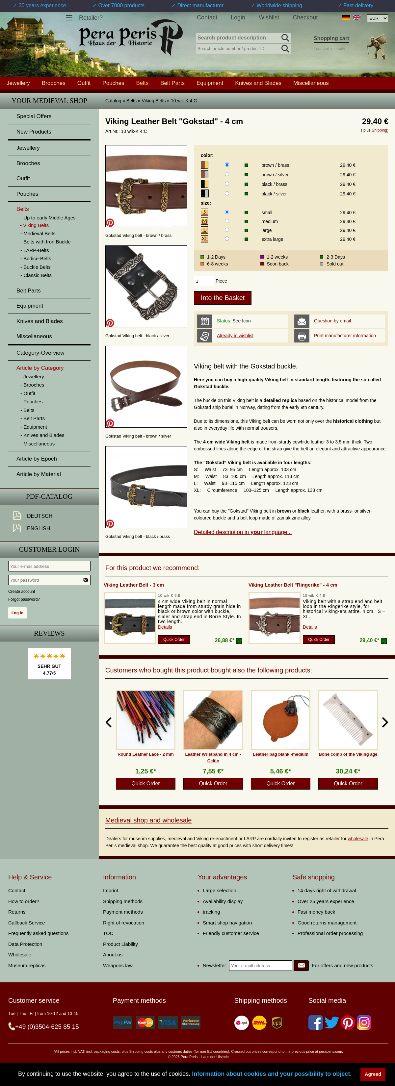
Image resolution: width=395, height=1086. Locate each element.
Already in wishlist (235, 335)
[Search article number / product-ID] (243, 47)
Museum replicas (26, 965)
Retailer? (91, 17)
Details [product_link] (165, 627)
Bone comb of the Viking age (348, 754)
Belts (131, 100)
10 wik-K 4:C (184, 100)
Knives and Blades (258, 83)
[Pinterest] (348, 1022)
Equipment (210, 83)
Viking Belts (154, 100)
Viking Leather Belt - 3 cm (134, 585)
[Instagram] (364, 1022)
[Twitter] (332, 1022)
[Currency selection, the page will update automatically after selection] (377, 18)
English (38, 528)
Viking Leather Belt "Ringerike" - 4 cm (293, 585)
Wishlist (269, 17)
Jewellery (18, 83)
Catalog (113, 100)
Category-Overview (40, 353)
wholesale (358, 838)
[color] (227, 165)
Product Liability (120, 944)
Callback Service (26, 922)
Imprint (110, 890)
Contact (207, 17)
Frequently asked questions (38, 933)
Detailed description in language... (243, 532)
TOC (108, 933)
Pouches (113, 83)
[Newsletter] (301, 965)
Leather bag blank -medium (280, 754)
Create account (21, 591)
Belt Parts (172, 83)
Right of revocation (123, 922)
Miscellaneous (311, 83)
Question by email (332, 320)
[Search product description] (243, 38)
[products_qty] (204, 281)
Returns (17, 912)
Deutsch (39, 516)
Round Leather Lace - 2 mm (145, 754)
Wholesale (19, 954)
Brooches (54, 83)
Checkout (305, 17)
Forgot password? (24, 599)
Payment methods (123, 912)
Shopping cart (331, 38)
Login (238, 17)
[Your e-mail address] (49, 566)
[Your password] (49, 580)
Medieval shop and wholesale (148, 820)
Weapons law (118, 965)
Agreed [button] (373, 1074)
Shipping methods (123, 901)
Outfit (84, 83)
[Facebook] (315, 1022)
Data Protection (25, 944)
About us (112, 954)
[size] (227, 212)
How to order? (23, 901)
